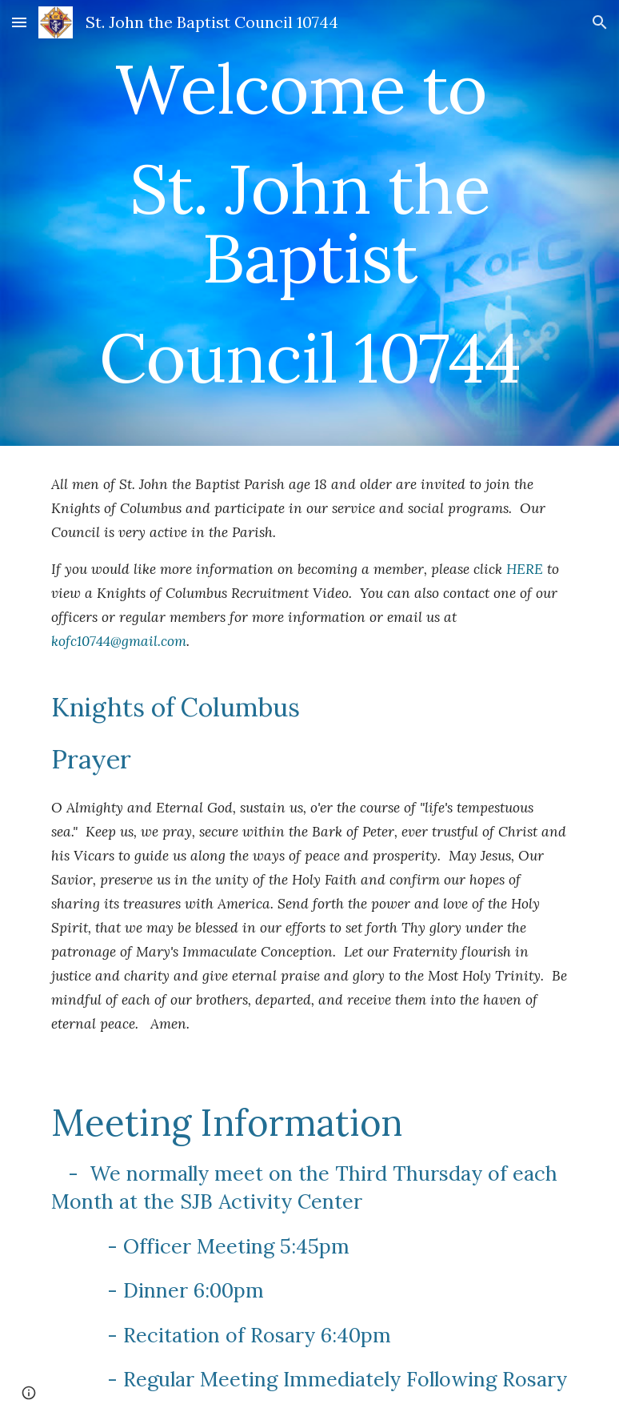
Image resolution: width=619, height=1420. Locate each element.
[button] (19, 22)
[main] (309, 223)
